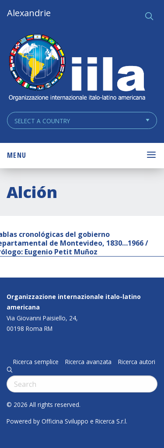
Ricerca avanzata (88, 362)
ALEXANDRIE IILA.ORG (76, 68)
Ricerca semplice (36, 362)
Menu (16, 155)
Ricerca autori (136, 362)
